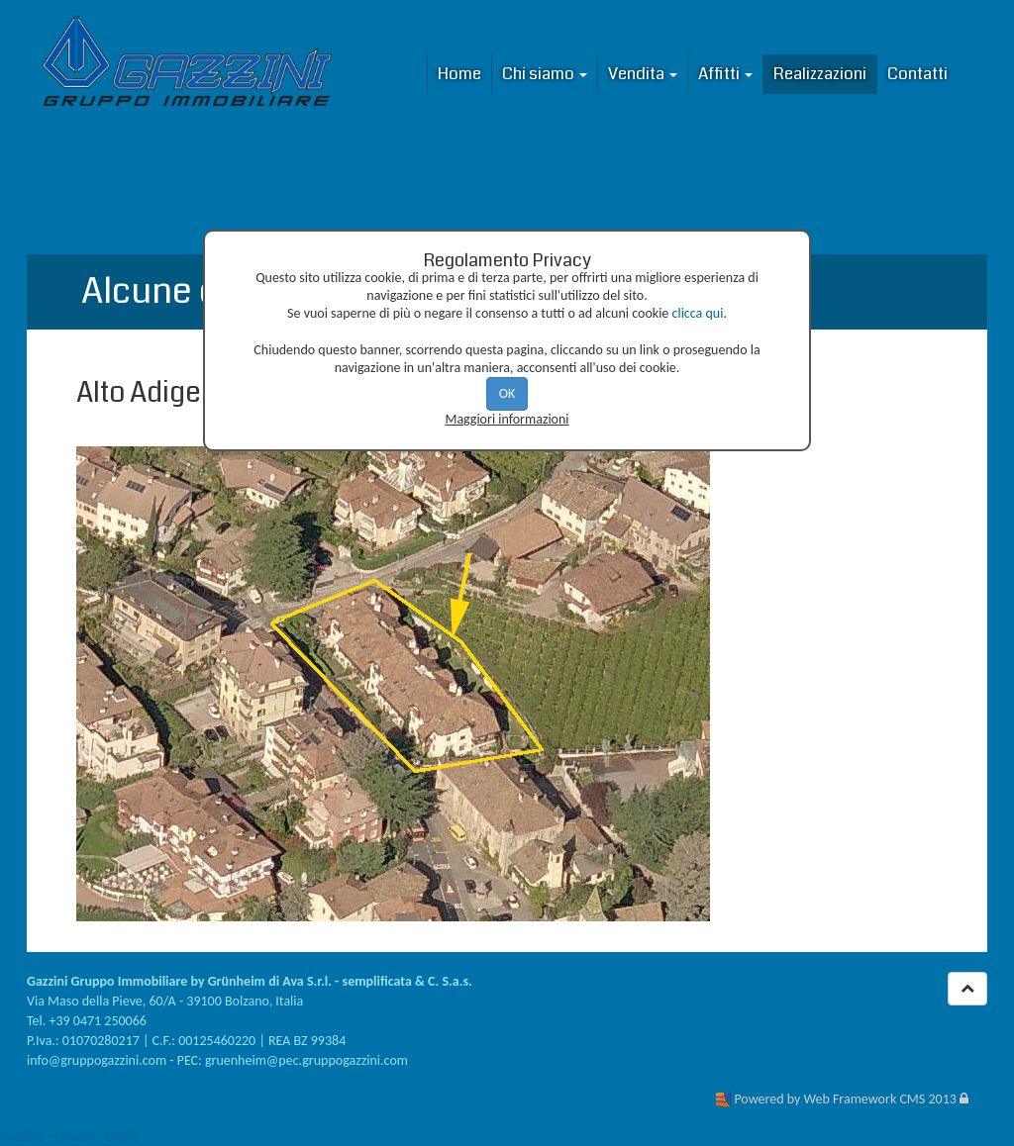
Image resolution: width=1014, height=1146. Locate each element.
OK (507, 393)
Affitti (725, 73)
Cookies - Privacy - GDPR (68, 1136)
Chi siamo (544, 73)
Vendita (642, 73)
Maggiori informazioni (506, 419)
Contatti (917, 73)
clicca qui (698, 313)
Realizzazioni (819, 73)
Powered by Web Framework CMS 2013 (845, 1099)
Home (459, 73)
